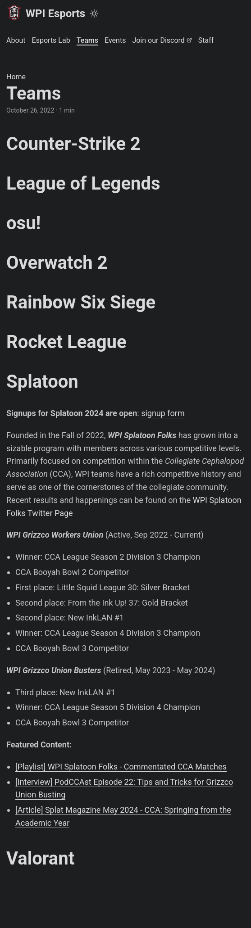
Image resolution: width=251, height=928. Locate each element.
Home (16, 76)
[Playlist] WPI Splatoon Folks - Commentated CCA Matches (121, 766)
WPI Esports (45, 13)
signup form (163, 413)
